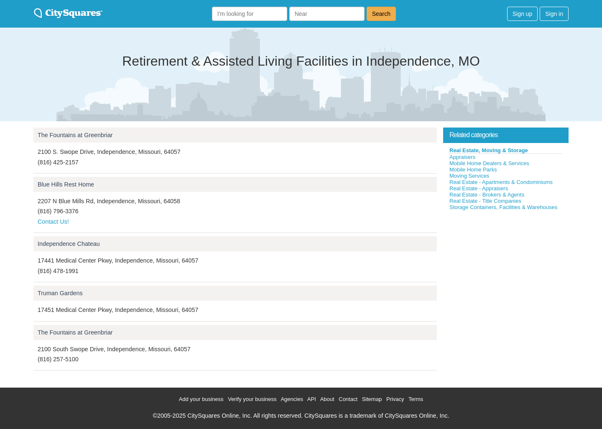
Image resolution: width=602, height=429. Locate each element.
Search (381, 13)
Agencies (292, 399)
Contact (348, 399)
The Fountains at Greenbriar (75, 135)
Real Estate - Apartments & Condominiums (501, 182)
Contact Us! (53, 221)
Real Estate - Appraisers (478, 188)
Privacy (395, 399)
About (327, 399)
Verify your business (252, 399)
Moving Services (469, 176)
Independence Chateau (69, 243)
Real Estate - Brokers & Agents (486, 195)
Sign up (522, 13)
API (311, 399)
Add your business (201, 399)
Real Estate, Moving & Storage (488, 150)
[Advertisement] (506, 273)
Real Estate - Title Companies (485, 201)
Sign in (554, 13)
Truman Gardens (60, 293)
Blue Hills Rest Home (66, 184)
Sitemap (372, 399)
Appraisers (462, 157)
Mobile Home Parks (473, 169)
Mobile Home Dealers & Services (489, 163)
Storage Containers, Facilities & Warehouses (503, 207)
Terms (415, 399)
